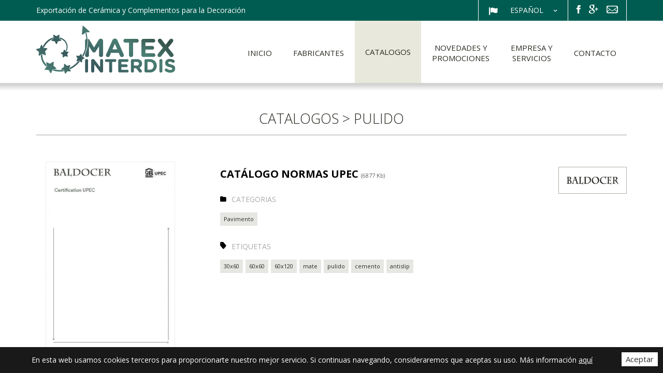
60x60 (257, 266)
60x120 (284, 266)
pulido (336, 266)
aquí (586, 360)
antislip (400, 266)
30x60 (231, 266)
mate (310, 266)
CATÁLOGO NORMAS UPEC (302, 174)
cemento (367, 266)
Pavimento (239, 219)
